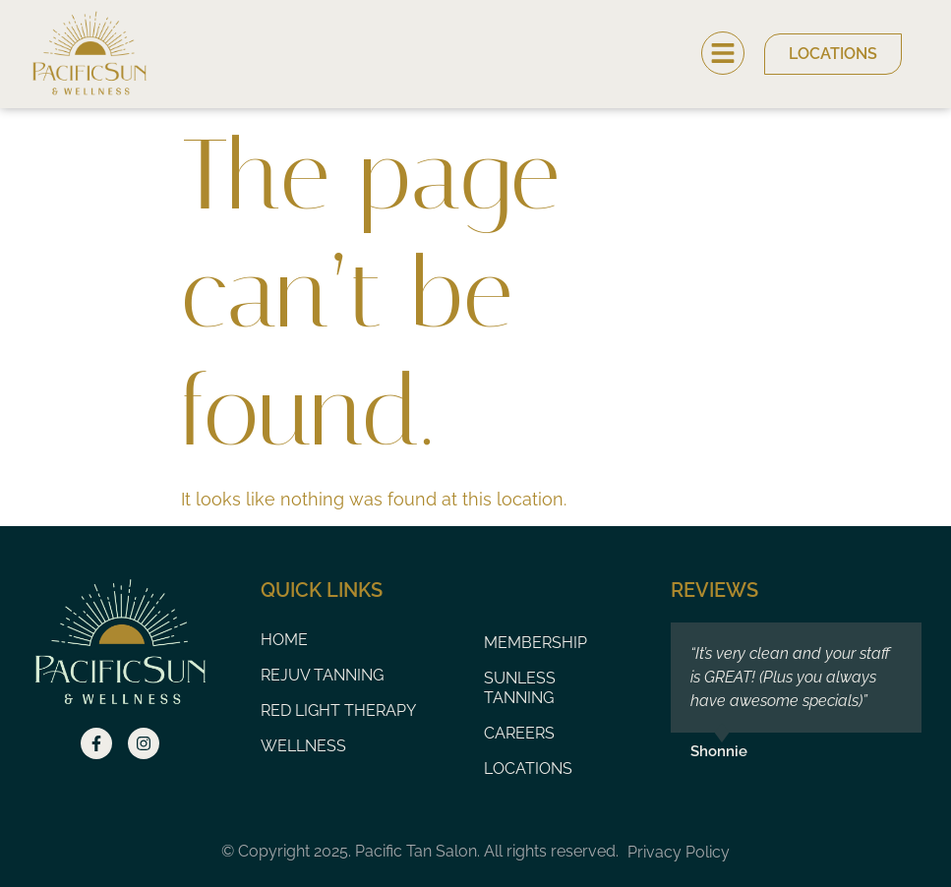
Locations (528, 768)
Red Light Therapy (338, 710)
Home (284, 639)
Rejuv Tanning (322, 675)
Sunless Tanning (520, 688)
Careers (519, 733)
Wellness (303, 746)
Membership (535, 642)
